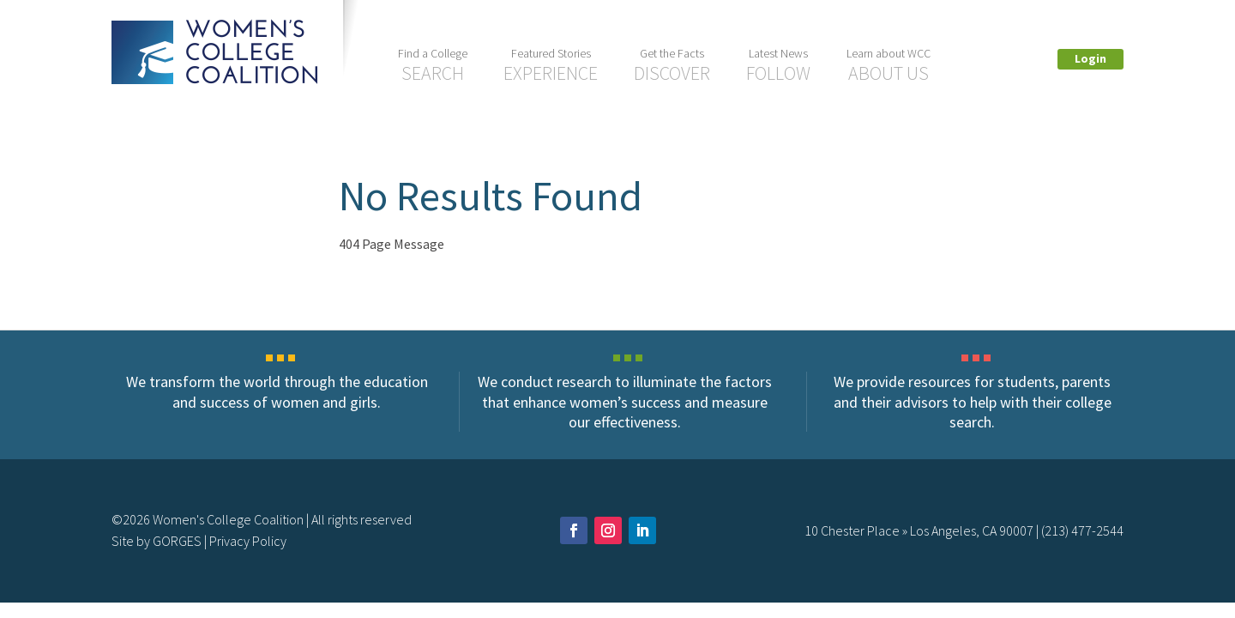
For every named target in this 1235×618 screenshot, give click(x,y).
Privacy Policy (247, 540)
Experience (550, 65)
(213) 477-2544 (1082, 530)
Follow (778, 65)
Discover (672, 65)
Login (1090, 58)
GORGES (177, 540)
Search (432, 65)
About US (888, 65)
